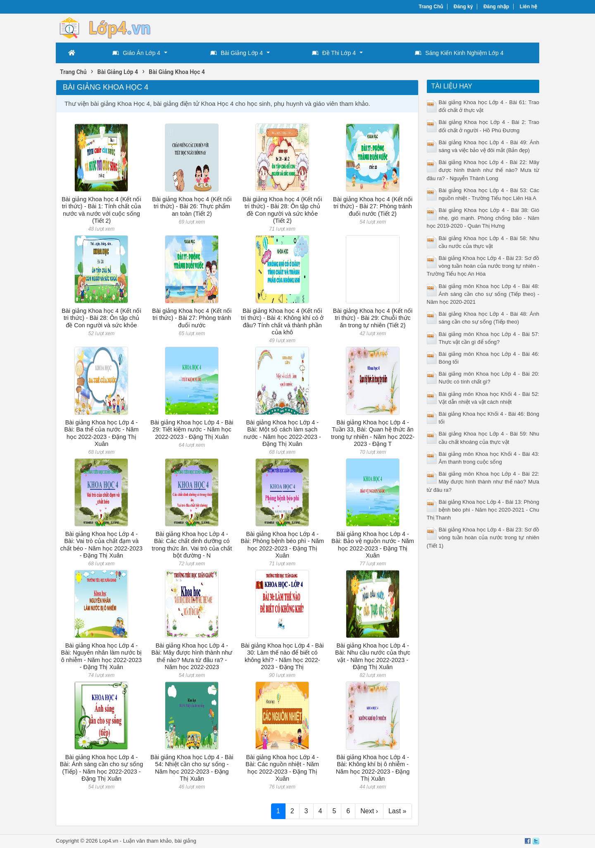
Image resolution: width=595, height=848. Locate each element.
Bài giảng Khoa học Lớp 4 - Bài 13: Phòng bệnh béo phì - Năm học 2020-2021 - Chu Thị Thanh (483, 510)
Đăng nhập (496, 7)
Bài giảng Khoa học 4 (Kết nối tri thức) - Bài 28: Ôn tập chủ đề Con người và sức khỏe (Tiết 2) (282, 210)
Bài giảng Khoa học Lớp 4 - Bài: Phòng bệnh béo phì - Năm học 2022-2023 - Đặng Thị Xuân (282, 545)
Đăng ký (463, 7)
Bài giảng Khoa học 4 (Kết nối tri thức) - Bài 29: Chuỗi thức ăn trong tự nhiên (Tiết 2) (372, 318)
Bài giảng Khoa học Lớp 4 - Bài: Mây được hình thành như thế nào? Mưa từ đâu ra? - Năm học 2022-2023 (191, 656)
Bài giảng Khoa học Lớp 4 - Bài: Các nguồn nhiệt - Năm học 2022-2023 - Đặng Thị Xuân (282, 768)
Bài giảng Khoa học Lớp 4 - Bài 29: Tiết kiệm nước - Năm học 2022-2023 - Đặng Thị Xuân (191, 429)
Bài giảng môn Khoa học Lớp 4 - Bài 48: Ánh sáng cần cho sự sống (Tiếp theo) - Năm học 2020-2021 (483, 294)
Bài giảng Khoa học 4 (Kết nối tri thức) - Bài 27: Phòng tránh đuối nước (191, 318)
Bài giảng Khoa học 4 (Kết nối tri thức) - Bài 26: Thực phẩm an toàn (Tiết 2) (191, 206)
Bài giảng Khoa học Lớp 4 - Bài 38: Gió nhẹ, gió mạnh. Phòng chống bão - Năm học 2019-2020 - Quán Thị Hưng (483, 218)
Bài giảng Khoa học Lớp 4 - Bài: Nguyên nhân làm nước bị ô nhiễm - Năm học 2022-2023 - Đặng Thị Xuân (101, 656)
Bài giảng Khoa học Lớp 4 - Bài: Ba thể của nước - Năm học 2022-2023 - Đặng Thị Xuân (101, 433)
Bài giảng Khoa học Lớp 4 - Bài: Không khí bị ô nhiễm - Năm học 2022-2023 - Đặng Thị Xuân (373, 768)
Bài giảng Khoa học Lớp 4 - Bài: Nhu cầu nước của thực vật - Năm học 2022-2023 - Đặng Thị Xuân (372, 656)
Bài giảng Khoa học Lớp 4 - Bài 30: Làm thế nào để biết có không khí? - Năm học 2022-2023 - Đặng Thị (282, 656)
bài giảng (185, 841)
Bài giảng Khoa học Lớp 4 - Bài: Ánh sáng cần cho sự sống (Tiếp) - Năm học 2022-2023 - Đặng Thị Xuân (101, 768)
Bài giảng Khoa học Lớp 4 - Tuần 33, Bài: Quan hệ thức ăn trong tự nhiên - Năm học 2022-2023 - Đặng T (372, 433)
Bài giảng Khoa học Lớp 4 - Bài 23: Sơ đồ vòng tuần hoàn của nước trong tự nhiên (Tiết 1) (483, 537)
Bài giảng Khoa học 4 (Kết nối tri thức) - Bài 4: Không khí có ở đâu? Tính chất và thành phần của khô (282, 321)
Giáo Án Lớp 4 (136, 53)
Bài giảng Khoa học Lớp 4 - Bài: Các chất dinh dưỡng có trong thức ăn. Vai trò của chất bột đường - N (192, 545)
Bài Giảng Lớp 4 (236, 53)
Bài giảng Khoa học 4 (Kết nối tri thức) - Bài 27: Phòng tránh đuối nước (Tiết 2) (372, 206)
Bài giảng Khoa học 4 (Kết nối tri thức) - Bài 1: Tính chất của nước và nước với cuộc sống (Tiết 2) (101, 210)
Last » (397, 811)
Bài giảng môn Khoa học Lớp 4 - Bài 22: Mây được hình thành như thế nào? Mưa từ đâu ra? (483, 482)
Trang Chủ (431, 7)
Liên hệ (528, 7)
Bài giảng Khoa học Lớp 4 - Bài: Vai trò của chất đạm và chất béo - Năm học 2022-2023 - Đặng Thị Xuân (101, 545)
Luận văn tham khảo (147, 841)
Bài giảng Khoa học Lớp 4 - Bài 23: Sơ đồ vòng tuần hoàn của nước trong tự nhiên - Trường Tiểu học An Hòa (483, 266)
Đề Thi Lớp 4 (334, 53)
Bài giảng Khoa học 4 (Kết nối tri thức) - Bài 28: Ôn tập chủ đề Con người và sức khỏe (101, 318)
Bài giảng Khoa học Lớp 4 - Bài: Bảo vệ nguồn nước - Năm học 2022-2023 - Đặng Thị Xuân (372, 545)
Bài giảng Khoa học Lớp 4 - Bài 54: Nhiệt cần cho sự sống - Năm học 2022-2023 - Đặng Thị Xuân (191, 768)
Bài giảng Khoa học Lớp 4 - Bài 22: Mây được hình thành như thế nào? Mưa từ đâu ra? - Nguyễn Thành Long (483, 170)
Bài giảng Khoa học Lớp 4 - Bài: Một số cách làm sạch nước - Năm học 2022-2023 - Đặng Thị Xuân (282, 433)
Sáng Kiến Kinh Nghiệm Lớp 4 (459, 53)
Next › (369, 811)
